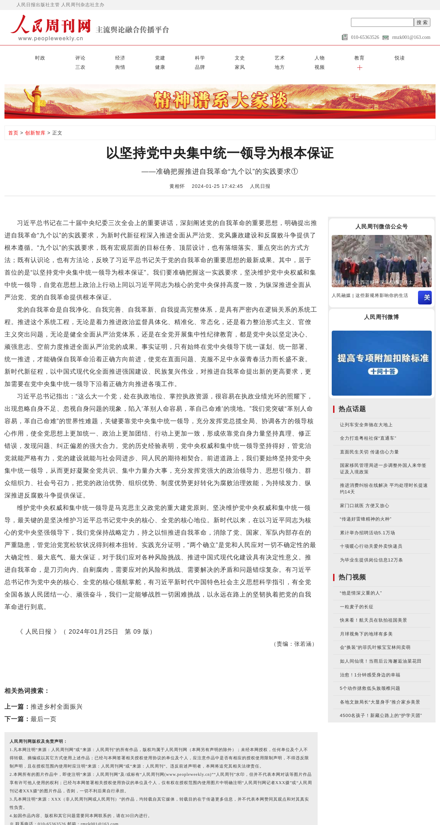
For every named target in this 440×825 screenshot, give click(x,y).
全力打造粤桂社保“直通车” (368, 426)
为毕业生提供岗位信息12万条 (371, 548)
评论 (40, 55)
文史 (136, 55)
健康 (304, 55)
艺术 (160, 55)
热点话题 (352, 397)
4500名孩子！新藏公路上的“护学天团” (381, 704)
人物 (184, 55)
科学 (112, 55)
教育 (208, 55)
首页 (13, 121)
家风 (351, 55)
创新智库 (35, 121)
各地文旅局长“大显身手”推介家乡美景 (380, 690)
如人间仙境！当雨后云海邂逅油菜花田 (381, 649)
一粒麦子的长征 (357, 595)
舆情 (280, 55)
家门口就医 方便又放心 (365, 493)
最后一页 (44, 707)
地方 (376, 55)
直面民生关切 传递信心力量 (369, 440)
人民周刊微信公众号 (381, 215)
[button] (423, 55)
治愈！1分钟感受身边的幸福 (370, 663)
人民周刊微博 (381, 306)
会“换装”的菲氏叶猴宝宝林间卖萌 (375, 636)
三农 (256, 55)
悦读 (232, 55)
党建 (88, 55)
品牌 (328, 55)
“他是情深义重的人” (361, 581)
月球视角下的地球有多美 (366, 622)
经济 (64, 55)
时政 (16, 55)
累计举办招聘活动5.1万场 (367, 521)
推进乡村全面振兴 (57, 695)
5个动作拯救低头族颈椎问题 (370, 676)
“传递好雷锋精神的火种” (366, 507)
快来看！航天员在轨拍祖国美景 (373, 608)
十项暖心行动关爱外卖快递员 (371, 534)
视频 (400, 55)
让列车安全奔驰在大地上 (366, 413)
